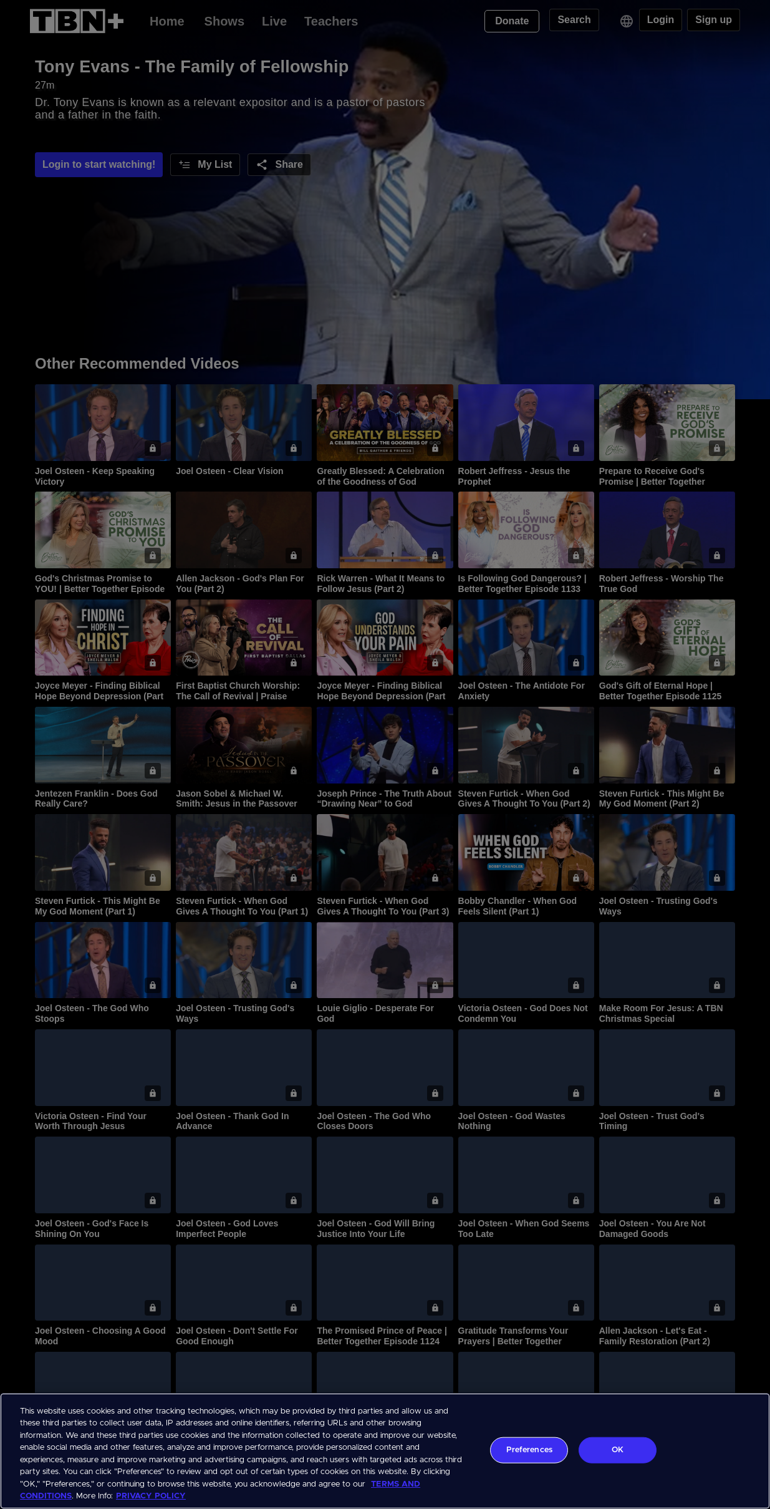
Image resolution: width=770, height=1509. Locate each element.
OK (617, 1450)
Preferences (529, 1450)
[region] (385, 1451)
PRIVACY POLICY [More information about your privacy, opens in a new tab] (151, 1496)
